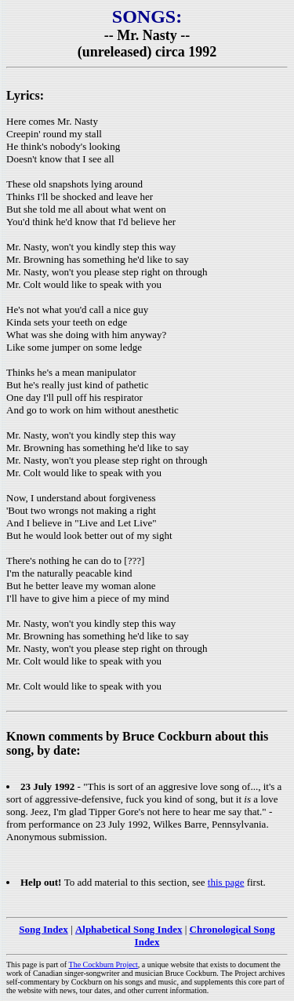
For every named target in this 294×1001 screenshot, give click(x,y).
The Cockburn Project (103, 964)
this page (226, 882)
